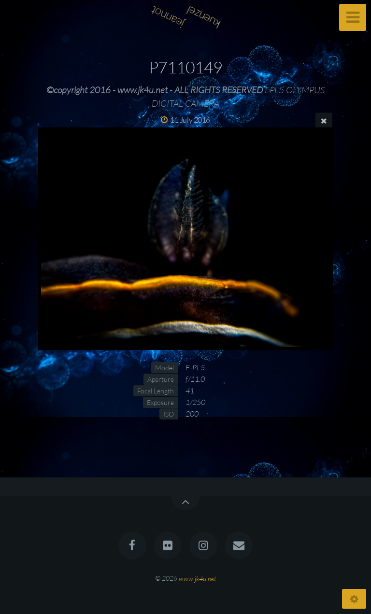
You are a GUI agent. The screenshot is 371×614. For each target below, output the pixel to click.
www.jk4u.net (197, 578)
